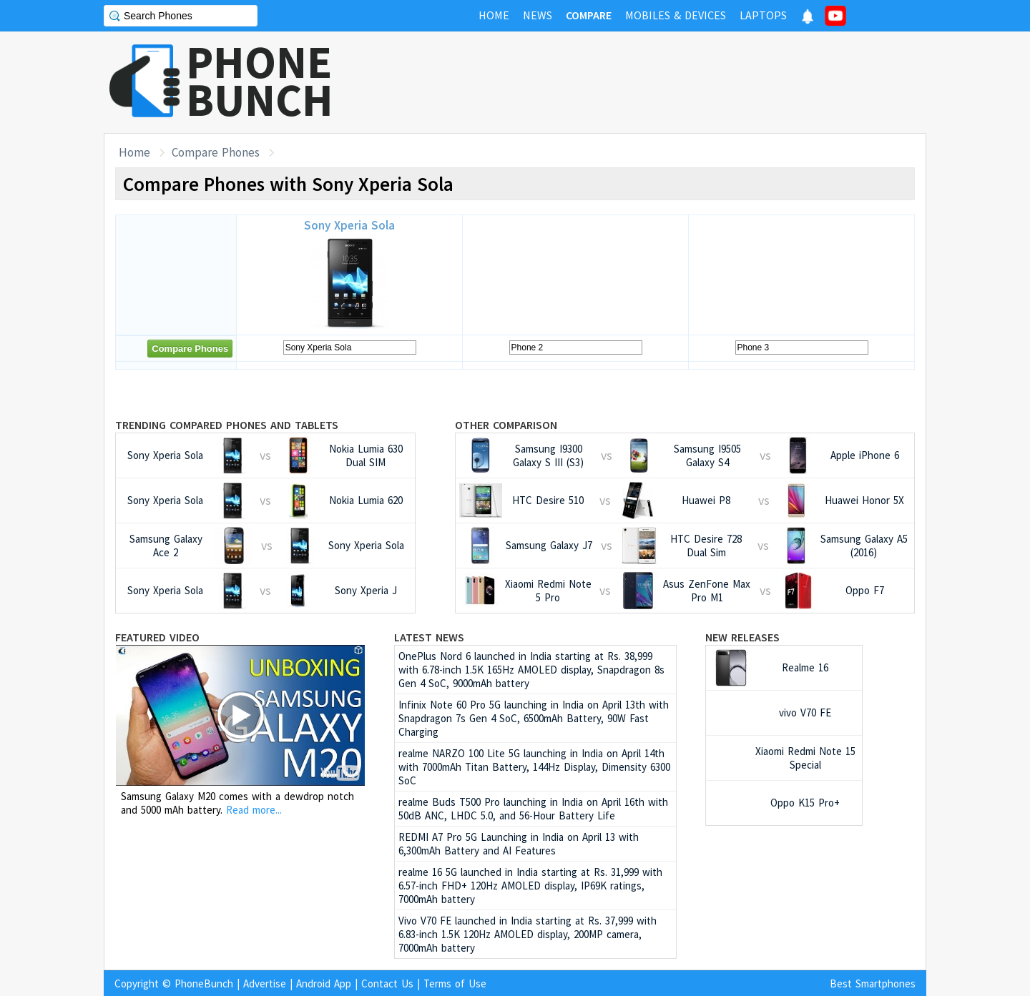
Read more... (254, 810)
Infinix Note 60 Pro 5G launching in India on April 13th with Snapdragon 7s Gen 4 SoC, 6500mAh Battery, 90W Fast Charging (533, 718)
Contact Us (387, 983)
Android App (323, 983)
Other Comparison (506, 425)
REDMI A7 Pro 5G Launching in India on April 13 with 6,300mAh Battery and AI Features (518, 843)
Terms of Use (454, 983)
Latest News (429, 637)
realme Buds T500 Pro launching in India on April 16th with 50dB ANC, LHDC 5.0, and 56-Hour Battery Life (533, 808)
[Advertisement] (666, 82)
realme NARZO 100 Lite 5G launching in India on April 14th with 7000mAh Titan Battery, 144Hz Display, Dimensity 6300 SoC (534, 766)
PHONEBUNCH (259, 81)
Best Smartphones (873, 983)
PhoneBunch (204, 983)
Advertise (264, 983)
